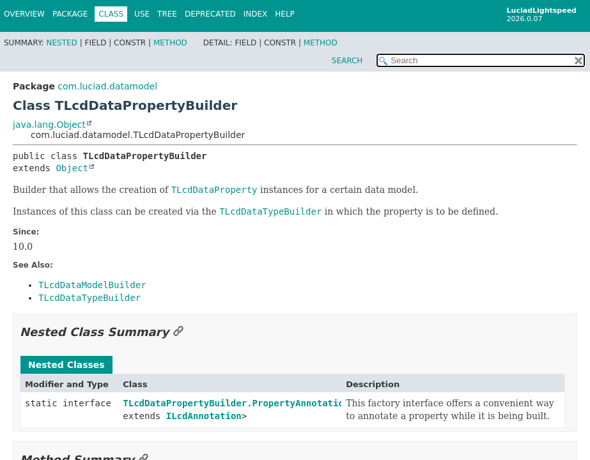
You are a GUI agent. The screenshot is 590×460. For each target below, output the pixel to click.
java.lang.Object (49, 124)
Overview (24, 14)
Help (285, 14)
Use (142, 14)
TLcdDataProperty (214, 190)
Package (70, 14)
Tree (167, 14)
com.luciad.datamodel (107, 86)
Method (170, 42)
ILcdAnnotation (204, 416)
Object (72, 168)
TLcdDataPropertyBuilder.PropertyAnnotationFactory (255, 403)
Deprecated (210, 14)
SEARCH (347, 60)
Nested (61, 42)
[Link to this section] (178, 332)
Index (256, 14)
